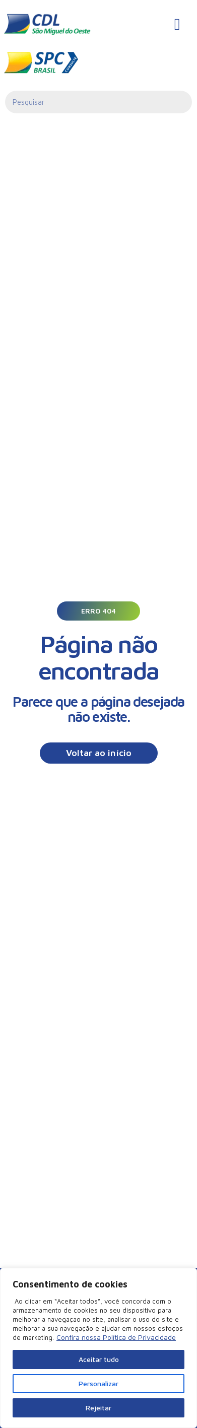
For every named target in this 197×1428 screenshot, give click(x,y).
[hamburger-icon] (177, 24)
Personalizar (98, 1383)
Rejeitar (98, 1407)
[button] (98, 611)
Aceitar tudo (99, 1359)
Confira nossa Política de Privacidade (116, 1337)
